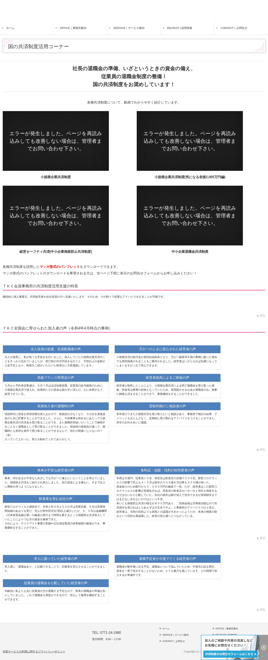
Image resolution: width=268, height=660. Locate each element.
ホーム (10, 28)
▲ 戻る (260, 315)
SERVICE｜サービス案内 (128, 28)
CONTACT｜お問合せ (234, 28)
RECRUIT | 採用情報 (179, 28)
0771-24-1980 (110, 632)
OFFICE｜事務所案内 (73, 28)
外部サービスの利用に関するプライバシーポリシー (34, 651)
